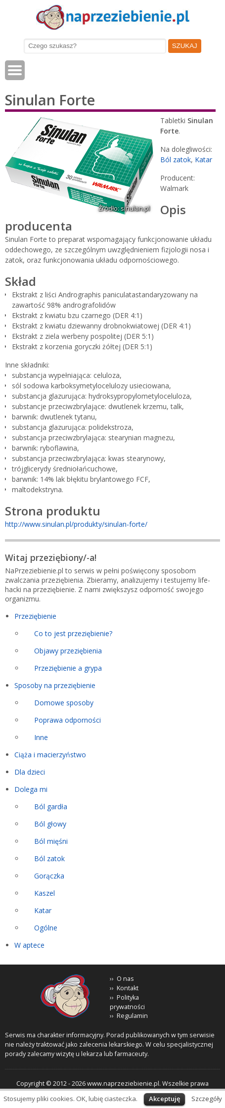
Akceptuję (164, 1098)
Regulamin (132, 1016)
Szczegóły (206, 1098)
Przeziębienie (35, 616)
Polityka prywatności (127, 1002)
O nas (125, 978)
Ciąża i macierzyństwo (50, 754)
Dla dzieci (29, 772)
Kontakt (127, 988)
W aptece (29, 945)
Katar (203, 159)
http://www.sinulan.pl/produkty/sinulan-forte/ (76, 524)
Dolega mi (30, 789)
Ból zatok (175, 159)
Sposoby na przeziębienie (54, 685)
